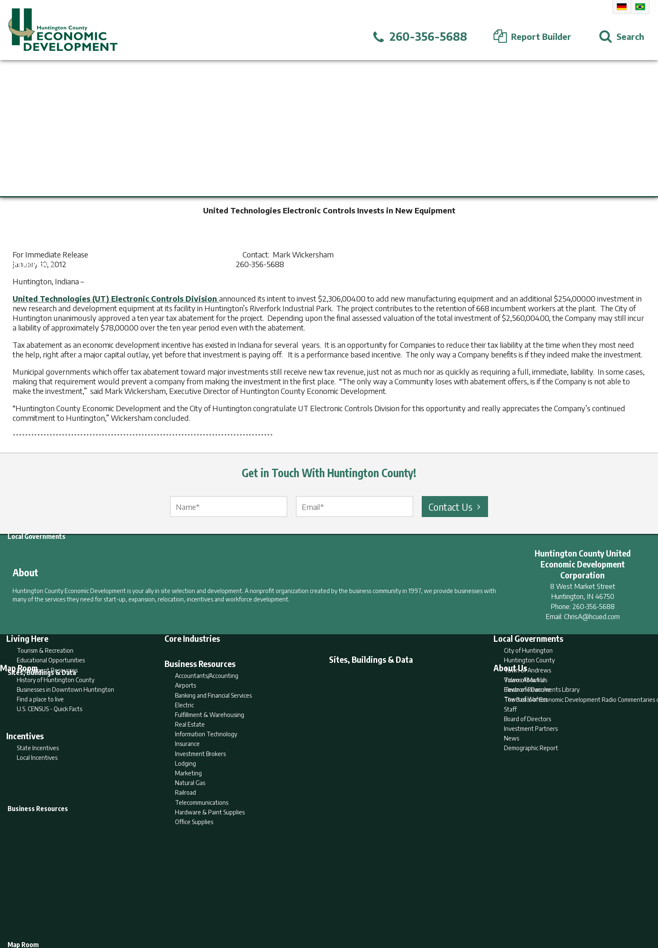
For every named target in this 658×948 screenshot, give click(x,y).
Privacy (365, 909)
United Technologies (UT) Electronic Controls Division (116, 298)
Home (259, 909)
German (621, 7)
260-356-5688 (593, 606)
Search (286, 909)
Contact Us (455, 506)
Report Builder (325, 909)
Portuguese (640, 7)
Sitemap (396, 909)
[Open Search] (621, 36)
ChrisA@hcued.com (592, 616)
